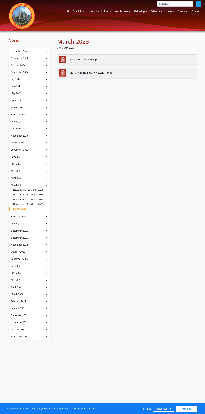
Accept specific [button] (163, 409)
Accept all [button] (186, 409)
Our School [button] (79, 11)
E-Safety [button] (155, 11)
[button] (198, 4)
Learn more (91, 408)
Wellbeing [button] (139, 11)
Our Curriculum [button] (100, 11)
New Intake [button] (121, 11)
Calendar (183, 11)
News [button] (169, 11)
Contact (196, 11)
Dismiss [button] (147, 409)
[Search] (175, 4)
